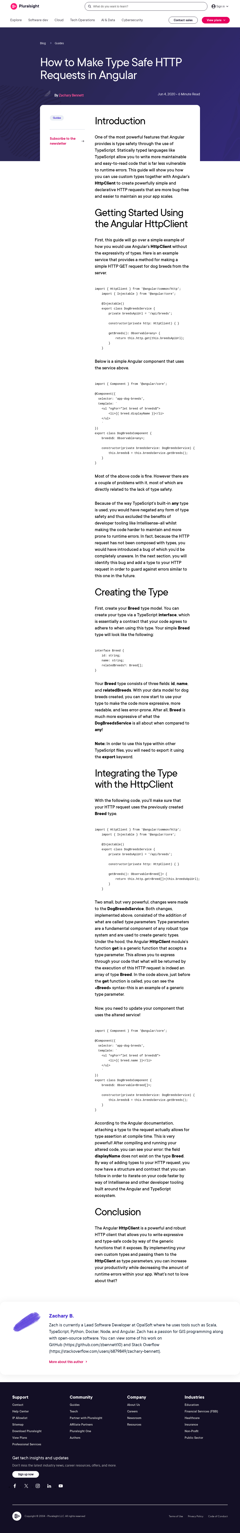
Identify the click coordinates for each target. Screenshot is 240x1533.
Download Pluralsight (27, 1431)
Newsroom (134, 1418)
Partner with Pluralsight (86, 1418)
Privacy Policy (195, 1516)
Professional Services (26, 1444)
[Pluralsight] (25, 6)
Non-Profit (192, 1431)
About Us (133, 1404)
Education (192, 1404)
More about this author (66, 1362)
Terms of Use (176, 1516)
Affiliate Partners (81, 1424)
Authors (75, 1437)
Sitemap (18, 1424)
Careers (132, 1411)
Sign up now (25, 1474)
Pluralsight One (80, 1431)
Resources (134, 1424)
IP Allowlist (19, 1418)
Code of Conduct (218, 1516)
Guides (75, 1404)
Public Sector (194, 1437)
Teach (74, 1411)
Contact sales (183, 20)
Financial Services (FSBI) (201, 1411)
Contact (17, 1404)
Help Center (20, 1411)
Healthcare (192, 1418)
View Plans (19, 1437)
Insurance (191, 1424)
